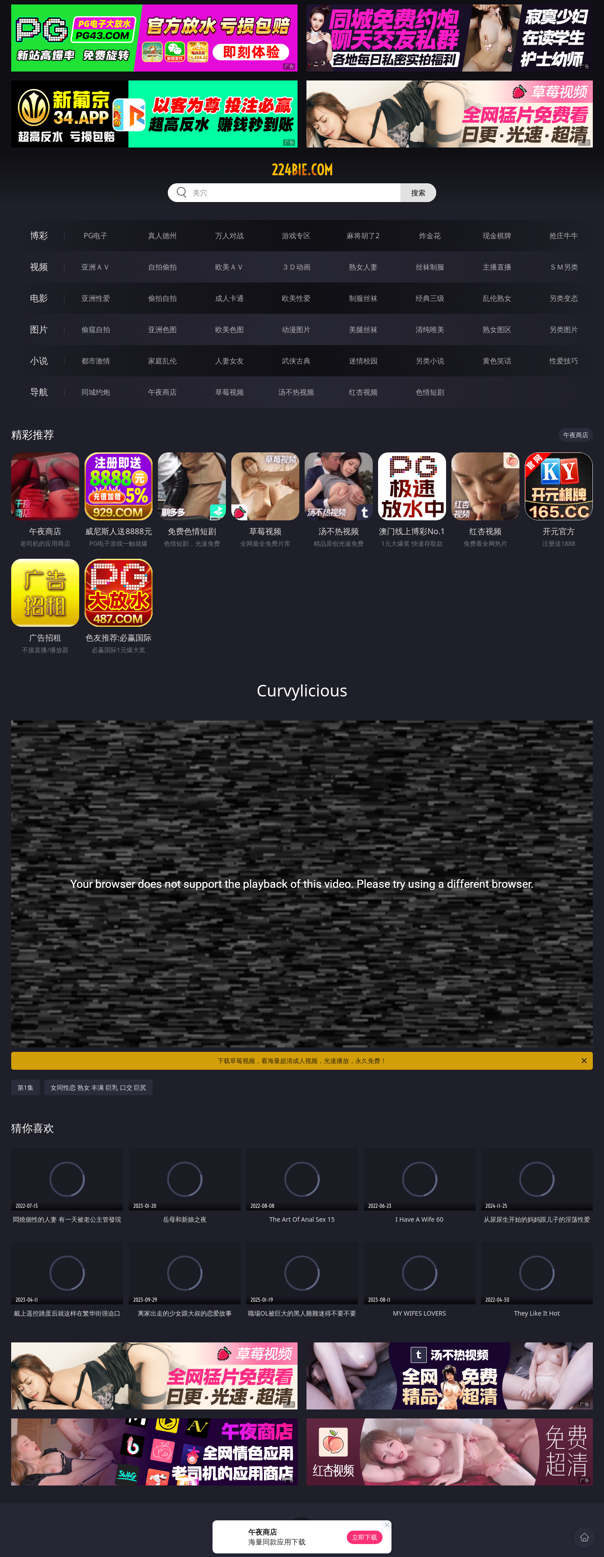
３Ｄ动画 (296, 267)
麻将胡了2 (363, 236)
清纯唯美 (430, 329)
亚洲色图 (162, 329)
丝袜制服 (430, 267)
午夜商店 (162, 392)
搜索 (418, 193)
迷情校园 (363, 361)
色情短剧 (430, 392)
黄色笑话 (497, 361)
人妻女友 (229, 361)
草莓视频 (229, 392)
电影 (39, 298)
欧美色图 (229, 329)
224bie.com (302, 170)
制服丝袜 (363, 298)
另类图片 (563, 329)
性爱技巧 (563, 361)
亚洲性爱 (95, 298)
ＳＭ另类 (563, 267)
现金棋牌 (497, 236)
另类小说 (430, 361)
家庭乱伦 (162, 361)
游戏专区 (296, 236)
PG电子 (95, 236)
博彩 (39, 235)
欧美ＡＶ (229, 267)
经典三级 (430, 298)
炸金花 (430, 236)
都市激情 (95, 361)
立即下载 (364, 1537)
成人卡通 (229, 298)
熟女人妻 (363, 267)
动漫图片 (296, 329)
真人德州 (162, 236)
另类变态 (563, 298)
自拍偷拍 (162, 267)
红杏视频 (363, 392)
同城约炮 (95, 392)
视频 (39, 267)
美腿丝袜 (363, 329)
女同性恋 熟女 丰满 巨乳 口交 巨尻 (98, 1087)
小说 (39, 360)
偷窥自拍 (95, 329)
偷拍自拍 (162, 298)
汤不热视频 (296, 392)
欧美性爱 (296, 298)
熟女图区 (497, 329)
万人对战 (229, 236)
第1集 (25, 1087)
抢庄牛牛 (563, 236)
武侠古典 (296, 361)
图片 (39, 329)
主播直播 (497, 267)
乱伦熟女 (497, 298)
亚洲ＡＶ (95, 267)
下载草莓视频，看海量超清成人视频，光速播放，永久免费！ (402, 1060)
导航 (39, 392)
